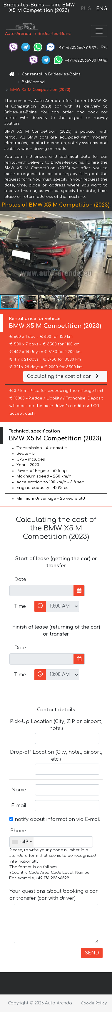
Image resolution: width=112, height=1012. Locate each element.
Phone (18, 830)
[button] (106, 252)
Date (20, 579)
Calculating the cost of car (64, 376)
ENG (101, 8)
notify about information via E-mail (54, 819)
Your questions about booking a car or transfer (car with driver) (53, 895)
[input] (41, 590)
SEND (92, 953)
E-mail (18, 805)
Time (20, 606)
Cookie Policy (94, 1003)
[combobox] (22, 842)
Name (18, 790)
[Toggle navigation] (99, 31)
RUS (86, 8)
